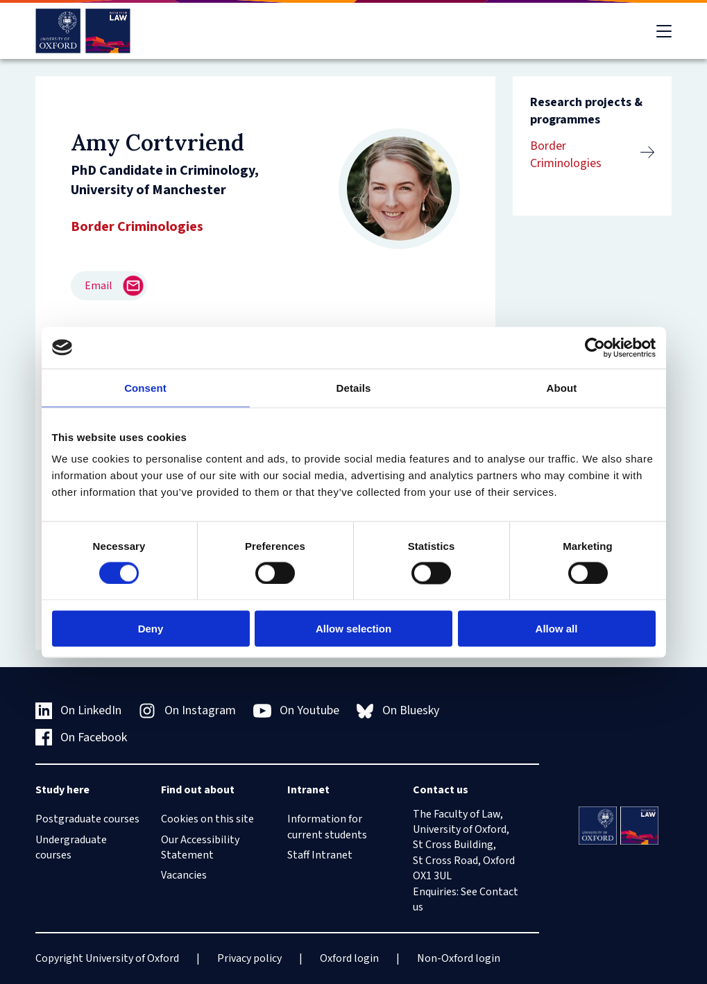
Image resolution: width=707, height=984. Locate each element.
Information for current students (327, 826)
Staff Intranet (319, 855)
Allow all (557, 629)
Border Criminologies (566, 154)
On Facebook (81, 737)
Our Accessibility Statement (200, 847)
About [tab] (562, 387)
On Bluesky (398, 710)
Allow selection (353, 629)
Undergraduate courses (71, 847)
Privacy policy (249, 958)
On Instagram (187, 710)
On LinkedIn (78, 710)
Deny (151, 629)
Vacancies (184, 875)
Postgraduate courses (87, 819)
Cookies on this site (207, 819)
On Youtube (296, 711)
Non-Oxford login (458, 958)
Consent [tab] (145, 387)
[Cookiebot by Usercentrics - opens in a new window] (595, 347)
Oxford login (349, 958)
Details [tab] (354, 387)
